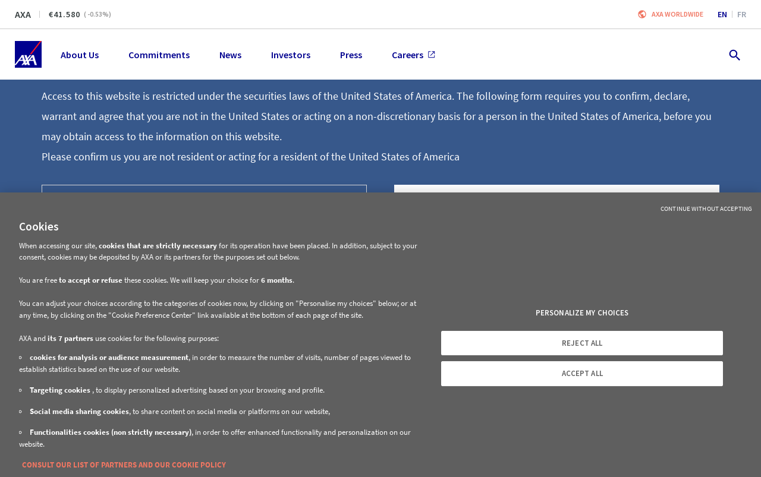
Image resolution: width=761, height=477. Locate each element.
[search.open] (734, 54)
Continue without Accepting (706, 208)
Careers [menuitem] (413, 55)
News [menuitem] (230, 55)
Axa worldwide (677, 14)
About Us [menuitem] (80, 55)
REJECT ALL (582, 343)
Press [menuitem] (351, 55)
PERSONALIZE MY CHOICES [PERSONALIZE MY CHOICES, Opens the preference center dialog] (582, 313)
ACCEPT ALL (582, 373)
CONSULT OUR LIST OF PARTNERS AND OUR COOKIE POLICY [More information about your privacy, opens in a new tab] (124, 465)
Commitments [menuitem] (159, 55)
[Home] (28, 54)
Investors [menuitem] (290, 55)
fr (741, 14)
